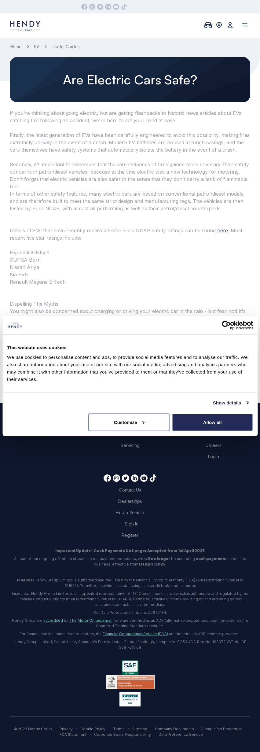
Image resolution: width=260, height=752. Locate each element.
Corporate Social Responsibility (122, 734)
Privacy (66, 729)
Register (130, 535)
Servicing (130, 445)
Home (16, 46)
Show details (227, 402)
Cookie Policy (92, 729)
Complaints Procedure (222, 729)
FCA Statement (73, 734)
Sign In (131, 523)
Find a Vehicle (130, 512)
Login (213, 456)
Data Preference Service (181, 734)
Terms (119, 729)
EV (36, 46)
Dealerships (130, 501)
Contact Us (130, 489)
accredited (53, 620)
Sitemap (139, 729)
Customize (129, 422)
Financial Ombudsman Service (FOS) (135, 634)
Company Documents (174, 729)
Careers (213, 445)
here (222, 230)
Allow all (212, 422)
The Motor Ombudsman (90, 620)
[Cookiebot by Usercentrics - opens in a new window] (226, 325)
